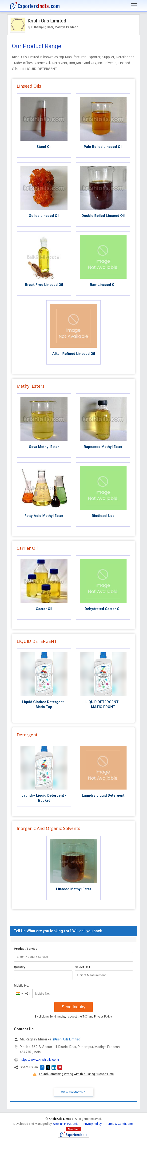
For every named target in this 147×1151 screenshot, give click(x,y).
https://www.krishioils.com (39, 1059)
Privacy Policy (103, 1016)
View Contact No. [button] (73, 1092)
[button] (42, 1067)
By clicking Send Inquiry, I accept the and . (73, 1016)
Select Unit (82, 967)
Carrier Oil (27, 548)
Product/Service (25, 948)
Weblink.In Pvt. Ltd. (65, 1123)
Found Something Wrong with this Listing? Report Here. (76, 1074)
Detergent (27, 734)
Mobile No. (21, 985)
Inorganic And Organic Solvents (48, 828)
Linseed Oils (29, 86)
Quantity (19, 967)
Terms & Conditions (119, 1123)
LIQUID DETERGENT (37, 641)
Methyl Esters (30, 386)
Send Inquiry (73, 1007)
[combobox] (22, 993)
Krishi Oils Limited (47, 20)
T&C (85, 1016)
